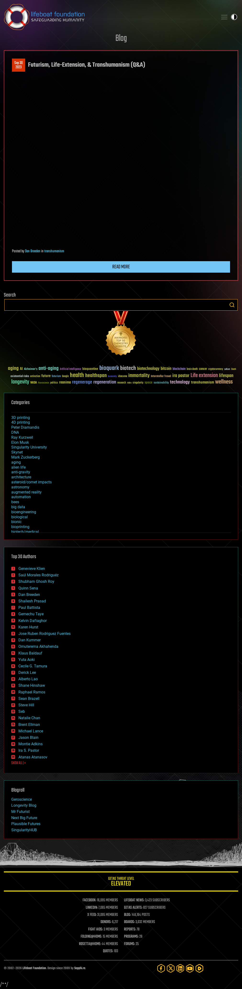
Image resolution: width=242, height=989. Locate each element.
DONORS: (106, 922)
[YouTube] (190, 968)
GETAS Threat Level (121, 882)
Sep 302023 (18, 65)
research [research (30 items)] (121, 382)
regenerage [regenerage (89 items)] (82, 382)
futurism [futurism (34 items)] (56, 376)
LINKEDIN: (92, 908)
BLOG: (127, 915)
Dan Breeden (32, 251)
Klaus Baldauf (30, 653)
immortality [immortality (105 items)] (139, 375)
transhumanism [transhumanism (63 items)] (202, 382)
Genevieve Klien (31, 568)
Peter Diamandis (25, 427)
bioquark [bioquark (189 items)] (109, 368)
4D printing (20, 422)
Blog (121, 38)
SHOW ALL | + (18, 763)
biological (19, 517)
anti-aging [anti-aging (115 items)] (49, 369)
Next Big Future (24, 818)
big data (18, 507)
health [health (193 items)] (77, 375)
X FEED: (91, 915)
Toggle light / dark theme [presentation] (234, 17)
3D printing (20, 417)
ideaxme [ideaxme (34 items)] (122, 376)
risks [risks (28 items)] (129, 382)
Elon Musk (20, 442)
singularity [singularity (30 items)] (138, 382)
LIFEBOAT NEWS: (134, 900)
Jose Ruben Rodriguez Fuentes (44, 633)
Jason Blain (28, 737)
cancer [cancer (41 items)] (203, 369)
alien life (18, 467)
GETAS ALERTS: (133, 908)
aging (16, 462)
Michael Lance (30, 731)
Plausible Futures (25, 823)
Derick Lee (27, 672)
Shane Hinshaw (31, 685)
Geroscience (21, 799)
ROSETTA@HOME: (90, 944)
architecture (21, 477)
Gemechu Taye (31, 614)
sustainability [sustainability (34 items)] (161, 383)
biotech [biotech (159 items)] (128, 368)
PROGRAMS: (131, 937)
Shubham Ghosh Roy (36, 581)
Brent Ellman (29, 724)
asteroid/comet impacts (31, 482)
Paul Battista (29, 607)
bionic (16, 521)
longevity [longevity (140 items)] (20, 382)
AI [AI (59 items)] (21, 369)
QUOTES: (108, 951)
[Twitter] (170, 968)
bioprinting (20, 526)
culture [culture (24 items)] (227, 369)
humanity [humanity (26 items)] (112, 376)
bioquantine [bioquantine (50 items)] (90, 369)
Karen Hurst (28, 627)
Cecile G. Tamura (32, 666)
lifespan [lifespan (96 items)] (226, 375)
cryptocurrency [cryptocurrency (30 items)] (215, 369)
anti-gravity (20, 472)
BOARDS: (129, 922)
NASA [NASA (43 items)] (33, 383)
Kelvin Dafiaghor (32, 620)
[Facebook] (161, 968)
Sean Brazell (28, 698)
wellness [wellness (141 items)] (224, 382)
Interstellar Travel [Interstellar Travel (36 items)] (161, 376)
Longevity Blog (23, 805)
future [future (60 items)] (46, 376)
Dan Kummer (29, 640)
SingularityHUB (24, 830)
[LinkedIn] (180, 968)
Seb (21, 711)
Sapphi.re (79, 968)
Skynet (17, 452)
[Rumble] (199, 968)
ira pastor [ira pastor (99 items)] (180, 375)
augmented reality (26, 492)
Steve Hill (26, 705)
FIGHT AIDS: (95, 929)
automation (21, 497)
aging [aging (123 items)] (13, 369)
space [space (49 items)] (148, 382)
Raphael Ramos (31, 692)
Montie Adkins (30, 744)
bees (15, 502)
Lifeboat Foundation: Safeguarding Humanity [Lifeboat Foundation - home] (109, 17)
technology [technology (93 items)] (180, 382)
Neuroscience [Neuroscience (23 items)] (43, 383)
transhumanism (54, 251)
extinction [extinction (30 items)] (35, 376)
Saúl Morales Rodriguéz (38, 575)
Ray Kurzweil (22, 437)
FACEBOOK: (89, 900)
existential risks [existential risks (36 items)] (20, 376)
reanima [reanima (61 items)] (65, 382)
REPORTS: (130, 929)
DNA (15, 432)
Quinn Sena (28, 588)
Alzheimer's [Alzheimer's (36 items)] (30, 369)
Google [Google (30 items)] (65, 376)
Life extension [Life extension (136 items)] (204, 376)
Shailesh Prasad (32, 601)
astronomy (20, 487)
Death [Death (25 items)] (233, 369)
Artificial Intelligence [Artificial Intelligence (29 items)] (70, 369)
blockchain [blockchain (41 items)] (179, 369)
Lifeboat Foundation (34, 968)
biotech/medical (25, 532)
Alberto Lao (28, 679)
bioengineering (23, 512)
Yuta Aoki (26, 659)
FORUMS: (129, 944)
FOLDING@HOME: (91, 937)
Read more (121, 267)
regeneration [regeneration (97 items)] (104, 382)
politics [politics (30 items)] (54, 382)
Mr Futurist (20, 811)
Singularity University (29, 447)
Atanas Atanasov (32, 757)
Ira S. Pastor (28, 750)
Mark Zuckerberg (25, 457)
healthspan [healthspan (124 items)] (96, 376)
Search (232, 305)
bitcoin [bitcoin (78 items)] (166, 368)
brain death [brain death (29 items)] (192, 369)
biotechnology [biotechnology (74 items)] (148, 368)
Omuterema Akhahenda (38, 646)
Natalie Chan (29, 718)
